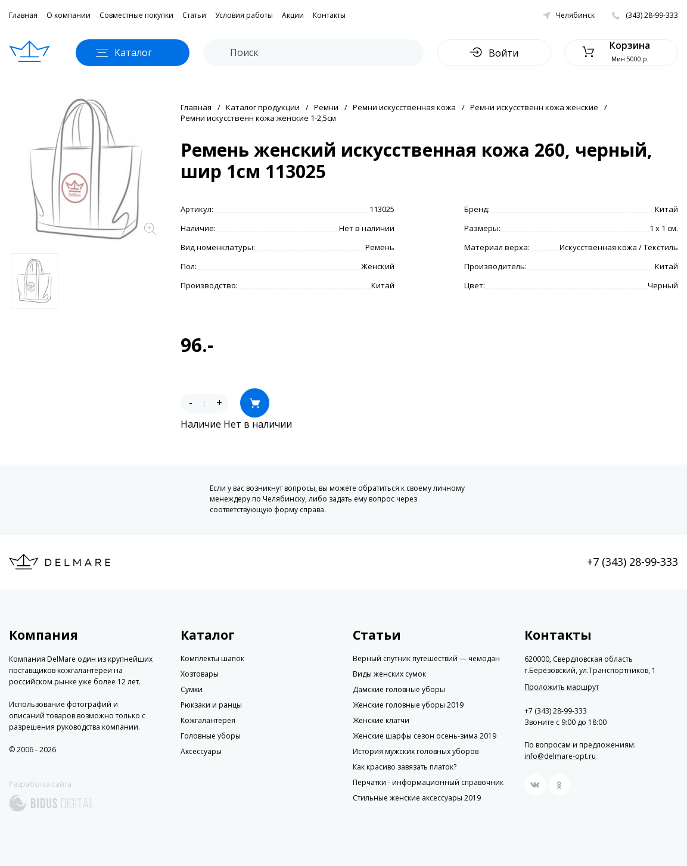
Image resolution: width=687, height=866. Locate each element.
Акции (293, 15)
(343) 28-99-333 (652, 15)
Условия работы (244, 15)
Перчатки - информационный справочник (428, 782)
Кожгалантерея (208, 720)
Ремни (326, 107)
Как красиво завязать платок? (404, 767)
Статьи (194, 15)
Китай (666, 209)
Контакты (329, 15)
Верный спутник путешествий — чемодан (426, 658)
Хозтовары (200, 674)
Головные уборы (211, 736)
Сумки (192, 689)
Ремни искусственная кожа (404, 107)
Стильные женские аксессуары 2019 (417, 798)
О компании (68, 15)
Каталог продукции (263, 107)
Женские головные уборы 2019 (408, 705)
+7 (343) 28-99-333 (632, 562)
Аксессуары (201, 751)
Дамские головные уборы (399, 689)
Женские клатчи (381, 720)
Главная (23, 15)
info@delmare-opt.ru (560, 756)
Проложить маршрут (561, 687)
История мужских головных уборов (415, 751)
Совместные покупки (136, 15)
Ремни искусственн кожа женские (534, 107)
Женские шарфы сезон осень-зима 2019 (424, 736)
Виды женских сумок (389, 674)
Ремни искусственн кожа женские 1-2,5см (258, 118)
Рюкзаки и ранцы (211, 705)
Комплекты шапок (212, 658)
